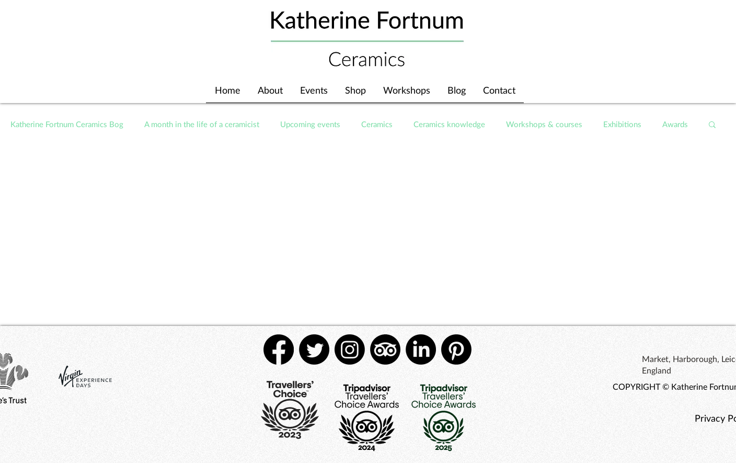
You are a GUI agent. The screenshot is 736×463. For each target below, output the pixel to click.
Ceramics (377, 124)
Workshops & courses (544, 124)
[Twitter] (314, 349)
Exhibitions (622, 124)
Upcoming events (310, 124)
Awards (675, 124)
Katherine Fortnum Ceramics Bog (66, 124)
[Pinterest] (456, 349)
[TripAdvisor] (385, 349)
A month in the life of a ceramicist (201, 124)
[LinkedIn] (421, 349)
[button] (712, 125)
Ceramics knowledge (449, 124)
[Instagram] (350, 349)
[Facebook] (278, 349)
